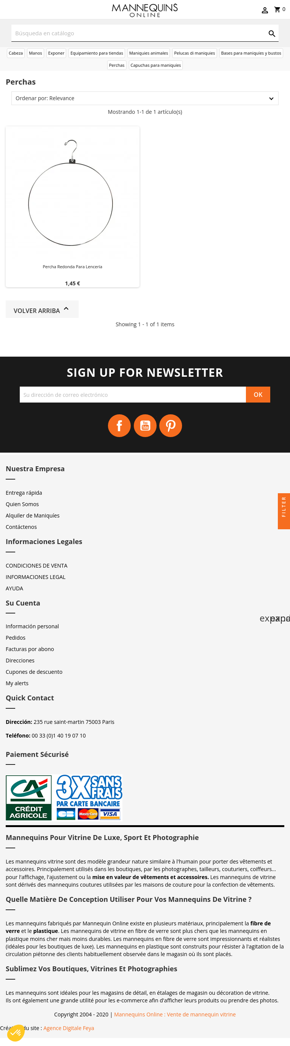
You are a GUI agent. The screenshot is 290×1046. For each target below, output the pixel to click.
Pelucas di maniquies (194, 53)
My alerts (17, 683)
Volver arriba (42, 309)
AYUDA (14, 588)
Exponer (56, 53)
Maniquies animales (148, 53)
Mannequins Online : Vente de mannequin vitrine (175, 1014)
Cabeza (16, 53)
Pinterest (170, 425)
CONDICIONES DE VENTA (36, 565)
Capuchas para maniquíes (156, 65)
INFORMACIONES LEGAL (35, 576)
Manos (35, 53)
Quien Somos (22, 504)
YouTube (145, 425)
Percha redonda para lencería (72, 266)
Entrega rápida (24, 492)
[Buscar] (145, 33)
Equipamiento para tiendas (96, 53)
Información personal (32, 626)
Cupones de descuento (34, 671)
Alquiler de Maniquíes (33, 515)
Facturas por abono (30, 649)
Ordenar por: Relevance (45, 98)
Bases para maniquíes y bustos (251, 53)
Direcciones (20, 660)
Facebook (119, 425)
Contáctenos (21, 526)
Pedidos (15, 637)
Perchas (117, 65)
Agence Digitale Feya (68, 1028)
